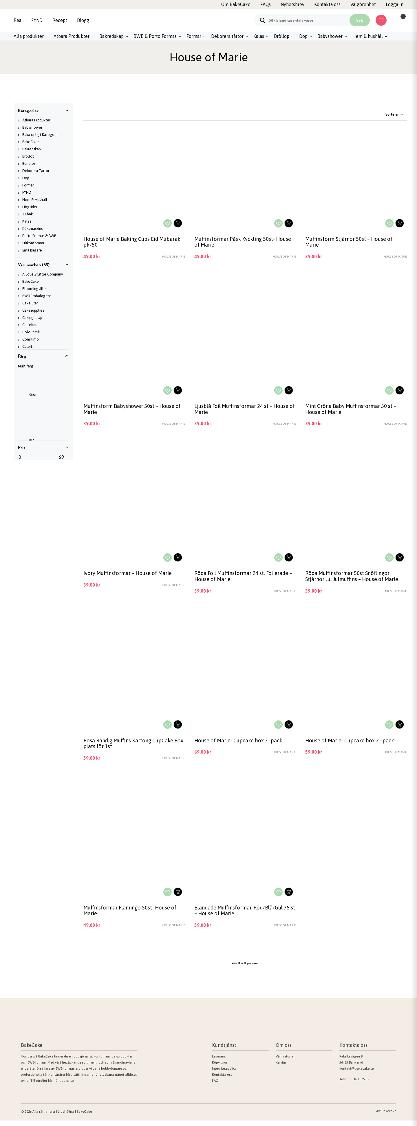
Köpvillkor (219, 1068)
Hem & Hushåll (34, 199)
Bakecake (389, 1116)
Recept (59, 20)
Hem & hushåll (367, 36)
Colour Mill (31, 332)
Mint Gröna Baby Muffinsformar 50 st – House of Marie (353, 410)
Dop (303, 36)
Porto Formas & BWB (39, 236)
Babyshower (330, 36)
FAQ (215, 1086)
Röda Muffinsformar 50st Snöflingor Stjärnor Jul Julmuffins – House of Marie (354, 579)
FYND (37, 20)
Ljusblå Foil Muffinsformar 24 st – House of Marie (243, 410)
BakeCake (30, 142)
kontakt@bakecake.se (356, 1074)
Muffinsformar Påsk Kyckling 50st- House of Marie (244, 242)
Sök (359, 20)
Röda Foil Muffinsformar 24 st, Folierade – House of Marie (244, 579)
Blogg (83, 20)
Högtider (29, 207)
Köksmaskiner (33, 228)
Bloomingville (34, 288)
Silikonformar (33, 243)
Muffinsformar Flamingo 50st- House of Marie (132, 915)
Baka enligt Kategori (39, 134)
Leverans (219, 1062)
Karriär (281, 1068)
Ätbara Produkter (71, 36)
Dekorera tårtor (227, 36)
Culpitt (28, 346)
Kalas (258, 36)
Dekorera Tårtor (35, 171)
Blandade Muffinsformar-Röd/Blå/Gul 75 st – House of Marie (244, 915)
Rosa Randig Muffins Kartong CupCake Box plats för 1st (131, 747)
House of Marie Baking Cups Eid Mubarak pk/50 (123, 242)
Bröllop (281, 36)
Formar (193, 36)
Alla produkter (29, 36)
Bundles (28, 163)
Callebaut (30, 325)
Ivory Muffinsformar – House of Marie (129, 576)
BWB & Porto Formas (155, 36)
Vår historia (284, 1062)
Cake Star (30, 303)
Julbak (27, 214)
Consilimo (30, 339)
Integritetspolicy (224, 1074)
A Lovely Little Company (42, 274)
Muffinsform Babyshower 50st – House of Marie (134, 410)
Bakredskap (111, 36)
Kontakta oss (222, 1080)
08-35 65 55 (360, 1085)
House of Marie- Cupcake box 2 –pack (352, 744)
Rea (17, 20)
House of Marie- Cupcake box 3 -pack (240, 744)
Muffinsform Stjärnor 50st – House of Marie (350, 242)
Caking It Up (32, 317)
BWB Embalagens (36, 296)
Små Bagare (32, 250)
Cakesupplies (33, 310)
